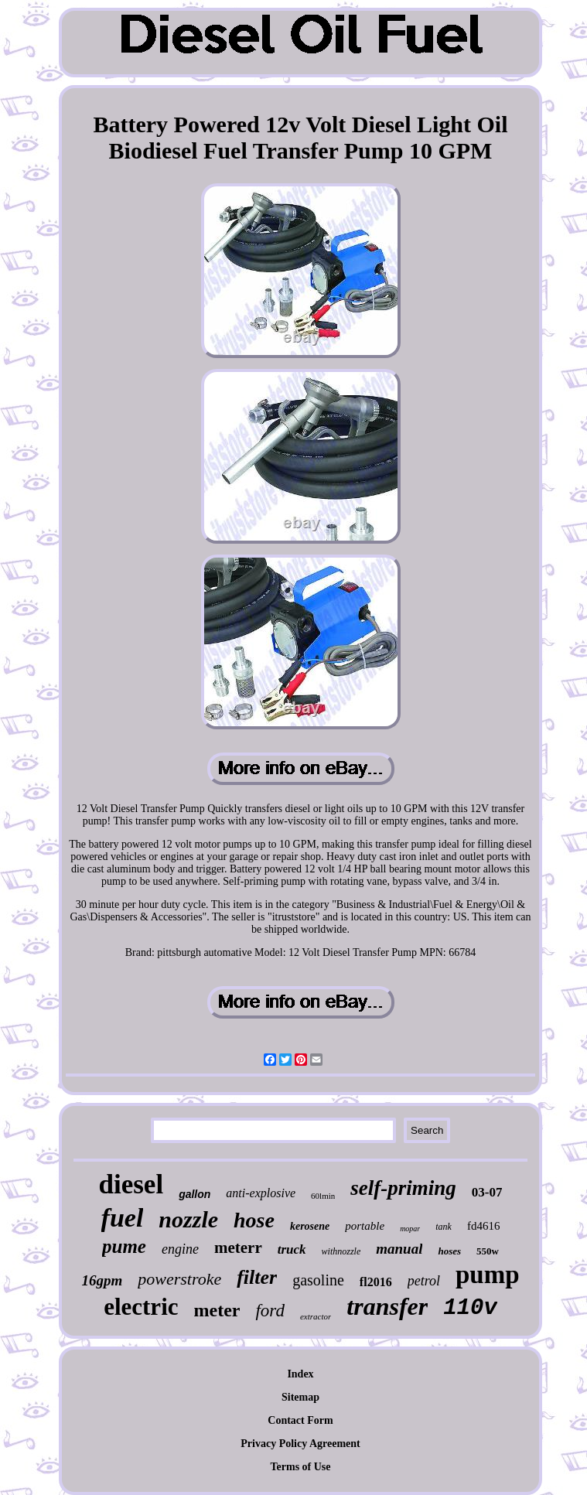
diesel (131, 1184)
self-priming (403, 1188)
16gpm (101, 1280)
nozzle (188, 1219)
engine (180, 1249)
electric (141, 1306)
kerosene (309, 1226)
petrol (424, 1280)
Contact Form (300, 1420)
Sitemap (300, 1397)
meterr (238, 1247)
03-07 (487, 1192)
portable (364, 1226)
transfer (387, 1306)
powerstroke (179, 1278)
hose (254, 1220)
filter (257, 1277)
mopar (410, 1228)
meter (217, 1310)
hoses (449, 1251)
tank (443, 1226)
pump (488, 1274)
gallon (194, 1194)
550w (487, 1251)
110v (470, 1308)
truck (292, 1249)
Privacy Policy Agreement (300, 1443)
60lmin (323, 1195)
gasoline (318, 1279)
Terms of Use (300, 1467)
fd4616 (483, 1226)
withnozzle (341, 1251)
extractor (315, 1316)
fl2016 (376, 1281)
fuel (122, 1217)
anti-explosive (260, 1193)
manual (399, 1249)
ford (270, 1310)
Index (300, 1374)
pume (124, 1246)
